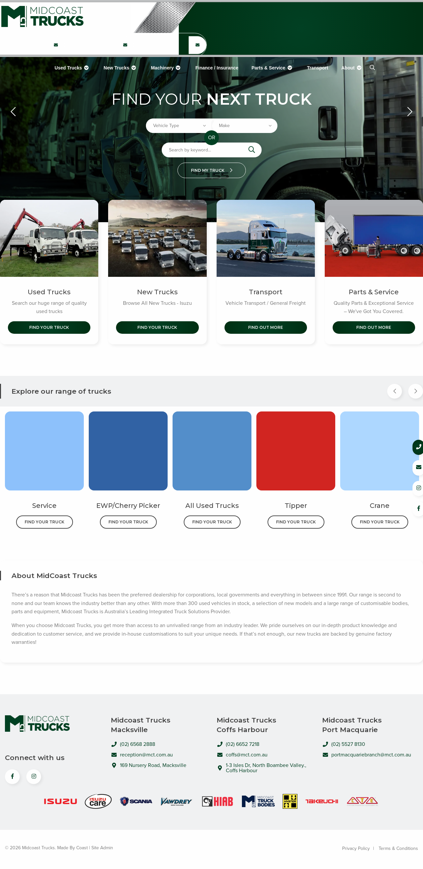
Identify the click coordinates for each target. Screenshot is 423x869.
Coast (82, 849)
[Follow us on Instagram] (410, 487)
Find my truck (211, 170)
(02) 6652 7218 (302, 22)
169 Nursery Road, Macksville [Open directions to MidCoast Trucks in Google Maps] (148, 766)
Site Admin (102, 849)
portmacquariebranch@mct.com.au (366, 756)
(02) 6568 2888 (232, 19)
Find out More (265, 328)
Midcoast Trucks (41, 16)
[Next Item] (415, 392)
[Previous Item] (394, 392)
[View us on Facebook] (12, 778)
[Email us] (410, 467)
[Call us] (410, 447)
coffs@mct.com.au (242, 756)
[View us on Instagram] (33, 778)
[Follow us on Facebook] (410, 507)
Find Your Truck (49, 328)
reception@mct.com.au (142, 756)
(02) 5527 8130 (372, 22)
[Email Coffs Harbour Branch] (267, 16)
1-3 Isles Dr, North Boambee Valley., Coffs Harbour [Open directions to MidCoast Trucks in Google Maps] (261, 769)
